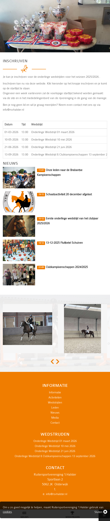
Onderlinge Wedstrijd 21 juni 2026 (55, 451)
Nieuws (55, 412)
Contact (55, 422)
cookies (7, 512)
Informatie (55, 392)
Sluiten (100, 512)
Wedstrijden (55, 402)
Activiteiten (55, 397)
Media (55, 417)
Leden (55, 407)
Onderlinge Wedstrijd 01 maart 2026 (55, 441)
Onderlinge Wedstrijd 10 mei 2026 (55, 446)
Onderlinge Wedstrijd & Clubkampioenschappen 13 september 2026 (55, 456)
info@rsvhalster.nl (56, 494)
